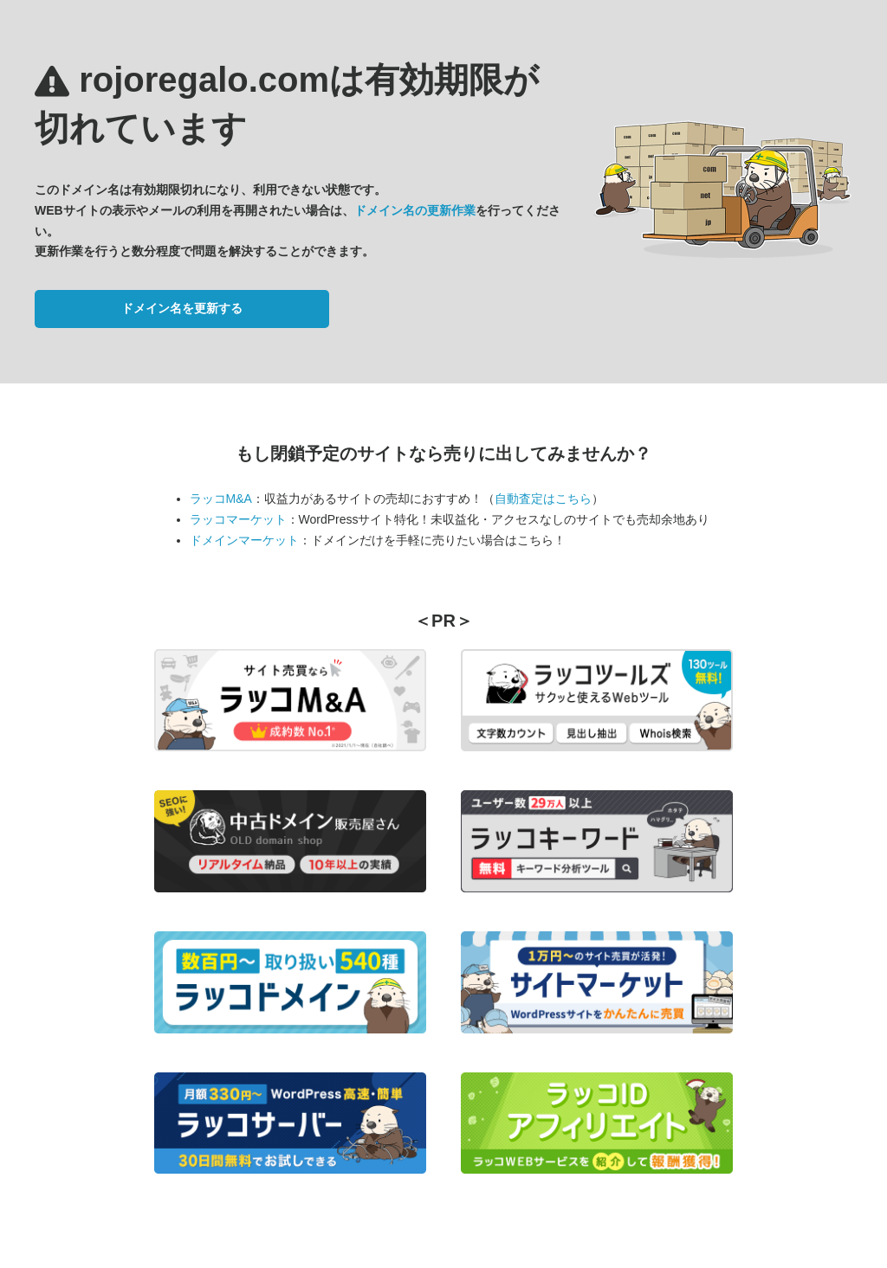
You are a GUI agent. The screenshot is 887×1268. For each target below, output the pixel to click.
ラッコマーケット (238, 519)
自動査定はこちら (543, 498)
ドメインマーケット (244, 540)
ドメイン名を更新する (182, 308)
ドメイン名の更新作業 (415, 210)
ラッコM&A (221, 498)
